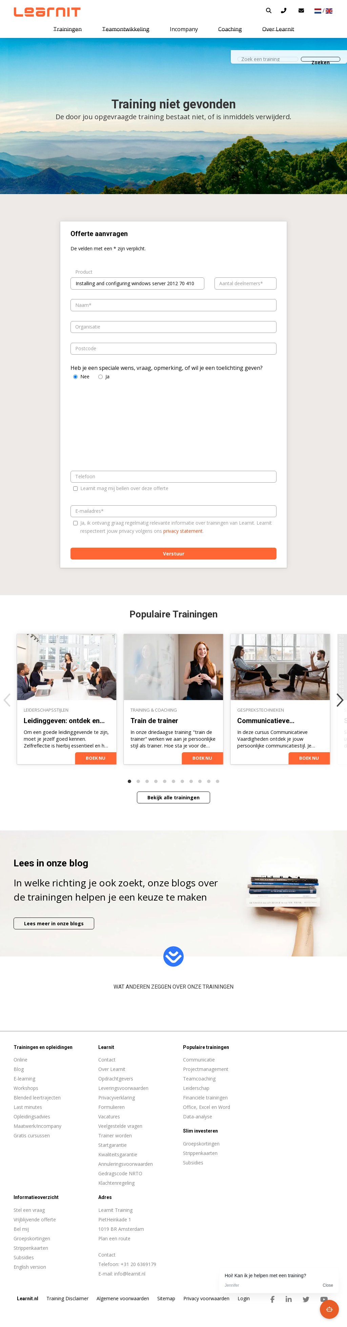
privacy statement (183, 531)
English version (30, 1267)
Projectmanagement (205, 1069)
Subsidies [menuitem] (193, 1162)
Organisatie (87, 326)
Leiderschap (196, 1088)
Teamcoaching (199, 1078)
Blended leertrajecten (37, 1097)
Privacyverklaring (116, 1097)
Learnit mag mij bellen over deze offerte (124, 488)
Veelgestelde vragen (120, 1126)
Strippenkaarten (31, 1248)
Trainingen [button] (67, 29)
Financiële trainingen (205, 1097)
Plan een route (114, 1238)
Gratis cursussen (32, 1135)
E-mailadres (88, 511)
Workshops (26, 1088)
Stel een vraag (29, 1210)
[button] (269, 10)
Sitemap (166, 1298)
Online (20, 1059)
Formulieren (111, 1107)
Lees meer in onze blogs (54, 923)
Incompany (184, 29)
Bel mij (21, 1229)
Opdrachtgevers (115, 1078)
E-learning (24, 1078)
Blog (19, 1069)
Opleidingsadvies (32, 1116)
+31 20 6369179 (138, 1264)
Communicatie (199, 1059)
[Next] (340, 700)
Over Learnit (111, 1069)
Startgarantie (112, 1145)
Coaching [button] (230, 29)
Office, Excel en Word (206, 1107)
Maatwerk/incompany (37, 1126)
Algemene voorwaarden (123, 1298)
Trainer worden (115, 1135)
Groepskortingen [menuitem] (201, 1143)
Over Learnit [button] (278, 29)
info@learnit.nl (129, 1273)
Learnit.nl (27, 1298)
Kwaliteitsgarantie (117, 1154)
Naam (82, 305)
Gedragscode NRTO (120, 1173)
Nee (84, 376)
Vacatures (109, 1116)
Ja (107, 376)
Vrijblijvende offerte (35, 1219)
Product (84, 272)
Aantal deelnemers (239, 283)
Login (244, 1298)
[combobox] (137, 283)
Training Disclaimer (67, 1298)
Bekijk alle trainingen (173, 797)
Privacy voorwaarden (206, 1298)
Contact (107, 1059)
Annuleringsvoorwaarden (125, 1164)
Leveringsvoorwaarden (123, 1088)
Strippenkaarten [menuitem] (200, 1153)
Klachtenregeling (116, 1183)
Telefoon (85, 476)
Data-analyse (197, 1116)
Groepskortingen (32, 1238)
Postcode (85, 348)
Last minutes (28, 1107)
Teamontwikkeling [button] (125, 29)
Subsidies (24, 1257)
